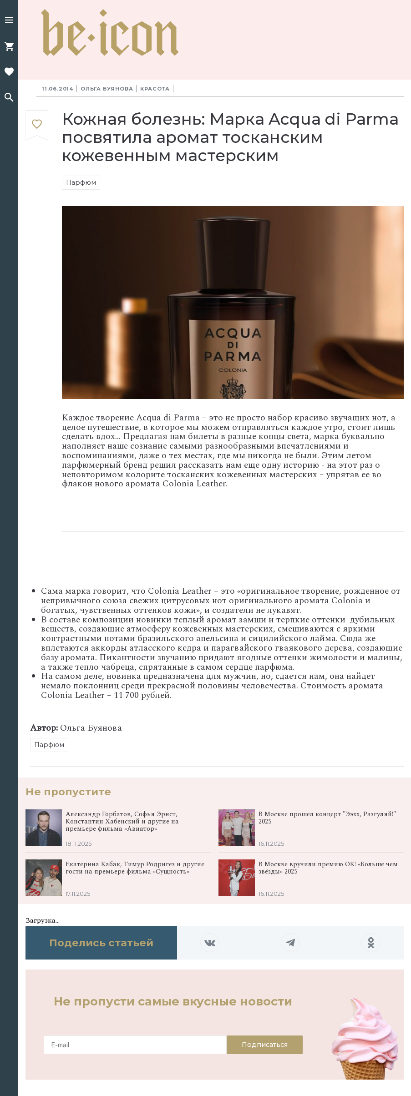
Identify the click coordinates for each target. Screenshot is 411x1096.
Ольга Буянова (107, 89)
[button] (9, 21)
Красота (155, 89)
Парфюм (81, 182)
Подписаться (265, 1044)
